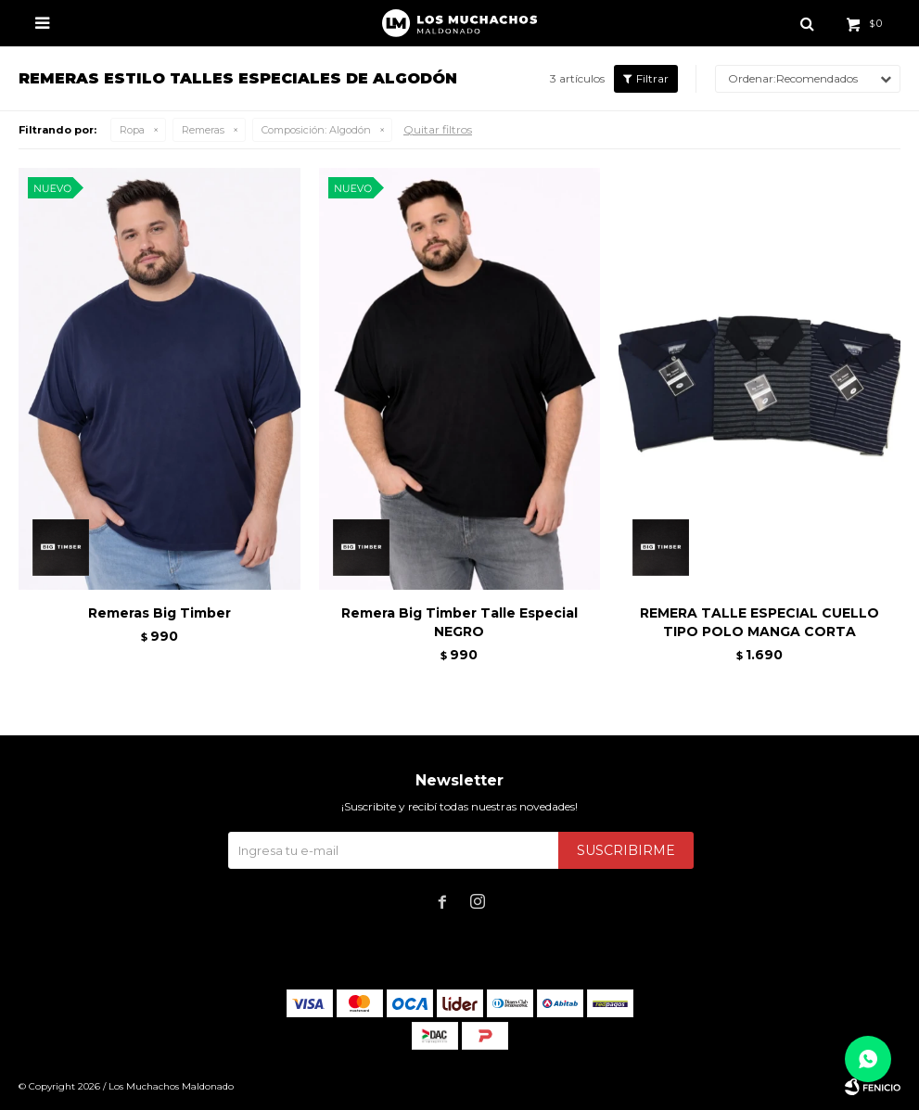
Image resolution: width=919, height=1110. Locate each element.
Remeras (203, 129)
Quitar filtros (437, 129)
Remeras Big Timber (159, 613)
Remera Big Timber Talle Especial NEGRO (459, 622)
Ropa (132, 129)
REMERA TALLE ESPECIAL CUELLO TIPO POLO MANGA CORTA (759, 622)
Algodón (316, 129)
